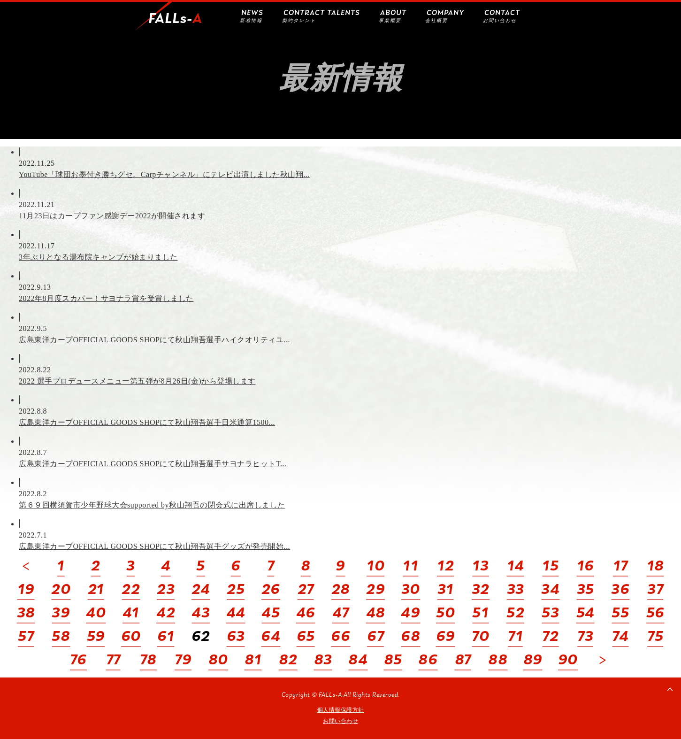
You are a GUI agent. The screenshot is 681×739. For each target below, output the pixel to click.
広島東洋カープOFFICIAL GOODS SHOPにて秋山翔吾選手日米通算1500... (147, 422)
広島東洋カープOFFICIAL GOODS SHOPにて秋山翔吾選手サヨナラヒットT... (153, 464)
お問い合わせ (340, 721)
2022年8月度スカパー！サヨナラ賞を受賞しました (106, 298)
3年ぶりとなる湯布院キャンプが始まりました (98, 257)
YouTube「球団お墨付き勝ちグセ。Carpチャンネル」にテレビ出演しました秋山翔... (164, 174)
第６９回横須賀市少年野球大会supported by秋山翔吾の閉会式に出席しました (152, 505)
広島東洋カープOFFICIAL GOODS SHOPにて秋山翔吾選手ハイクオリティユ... (154, 340)
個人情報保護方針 (340, 710)
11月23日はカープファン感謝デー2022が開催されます (112, 216)
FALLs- (175, 19)
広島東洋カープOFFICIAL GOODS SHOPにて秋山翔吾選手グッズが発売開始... (154, 546)
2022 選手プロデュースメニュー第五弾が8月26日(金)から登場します (137, 381)
